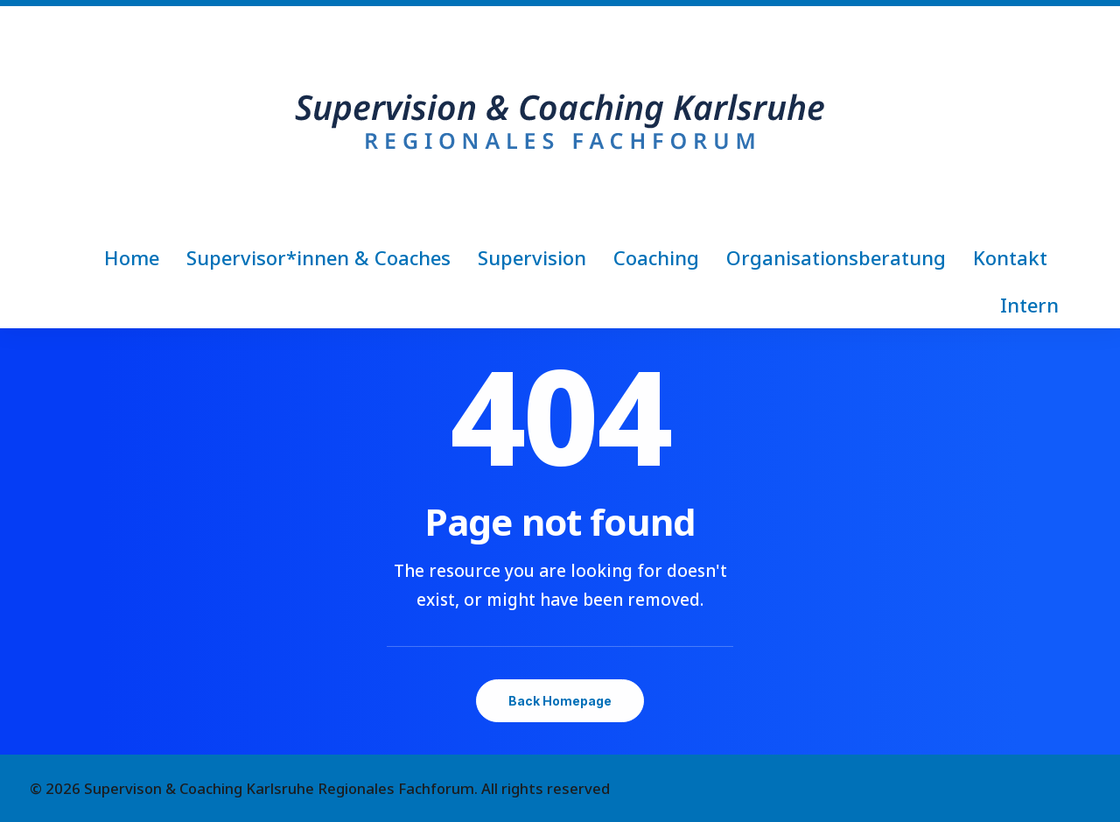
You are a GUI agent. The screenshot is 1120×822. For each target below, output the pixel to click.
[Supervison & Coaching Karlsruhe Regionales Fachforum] (560, 120)
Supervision (532, 257)
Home (131, 257)
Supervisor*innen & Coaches (318, 257)
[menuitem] (137, 257)
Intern (1029, 305)
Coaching (656, 257)
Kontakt (1010, 257)
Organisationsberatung (836, 257)
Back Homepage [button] (560, 700)
